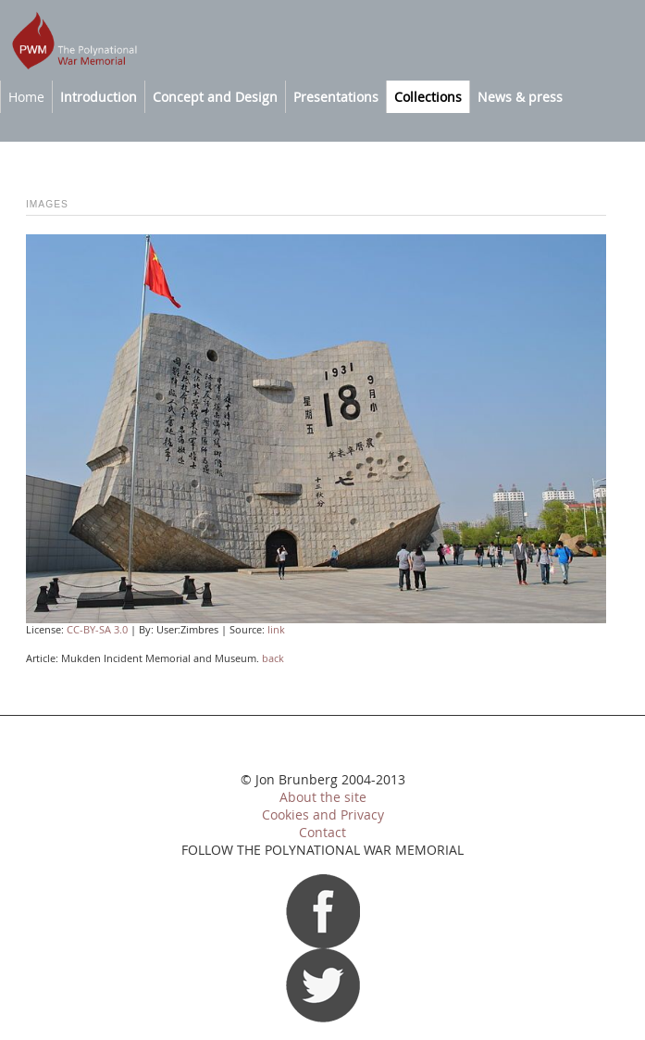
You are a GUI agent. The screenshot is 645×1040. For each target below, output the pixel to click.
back (273, 658)
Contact (322, 832)
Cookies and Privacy (323, 815)
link (276, 629)
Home (26, 97)
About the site (322, 797)
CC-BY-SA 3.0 (97, 629)
